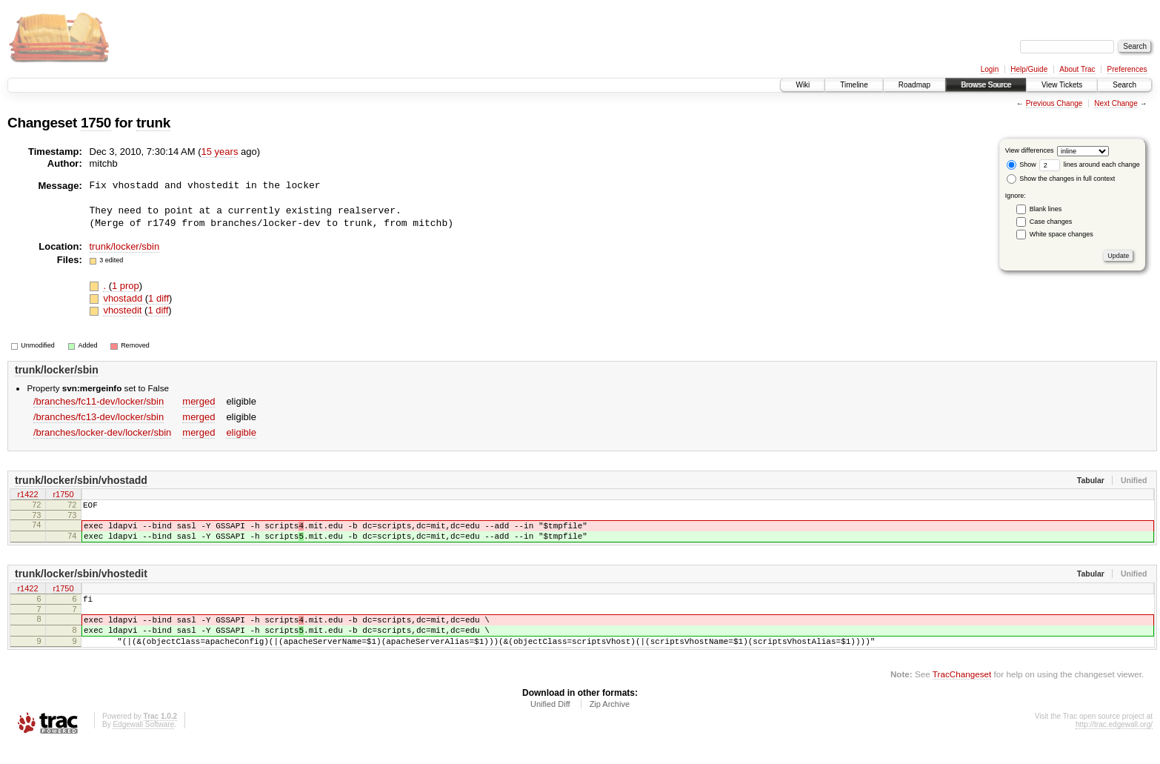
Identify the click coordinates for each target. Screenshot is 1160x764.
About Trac (1077, 69)
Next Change (1115, 103)
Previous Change (1054, 103)
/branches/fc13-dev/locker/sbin (98, 416)
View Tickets (1061, 85)
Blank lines (1046, 209)
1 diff (158, 298)
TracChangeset (962, 694)
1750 (96, 122)
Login (990, 69)
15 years (220, 151)
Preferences (1127, 69)
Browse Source (986, 85)
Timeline (853, 85)
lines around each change (1089, 164)
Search (1124, 85)
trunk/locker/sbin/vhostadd (81, 480)
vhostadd (123, 298)
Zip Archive (610, 724)
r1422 (27, 495)
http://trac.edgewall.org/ (1114, 744)
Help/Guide (1028, 69)
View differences (1029, 150)
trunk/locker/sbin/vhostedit (81, 582)
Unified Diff (550, 724)
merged (198, 401)
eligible (241, 432)
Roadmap (914, 85)
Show (1021, 164)
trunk (153, 122)
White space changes (1061, 234)
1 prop (125, 285)
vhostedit (123, 310)
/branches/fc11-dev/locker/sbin (98, 401)
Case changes (1051, 221)
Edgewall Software (143, 744)
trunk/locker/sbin (125, 246)
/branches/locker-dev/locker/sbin (102, 432)
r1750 (63, 495)
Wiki (803, 85)
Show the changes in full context (1061, 178)
